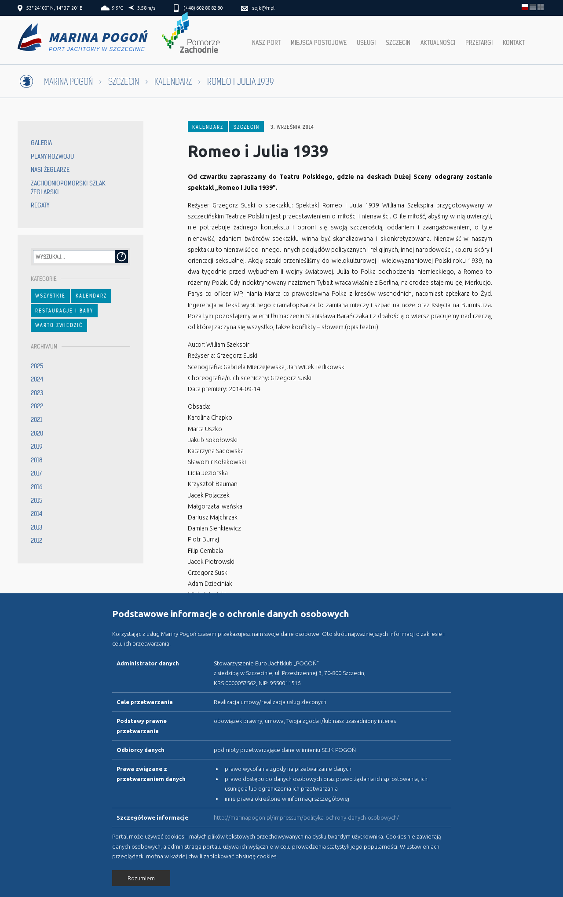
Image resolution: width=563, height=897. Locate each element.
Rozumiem (141, 878)
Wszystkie (50, 296)
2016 (37, 487)
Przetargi (479, 43)
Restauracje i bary (64, 311)
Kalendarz (173, 81)
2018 (37, 460)
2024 (37, 379)
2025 (37, 366)
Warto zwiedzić (59, 325)
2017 (36, 473)
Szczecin (398, 43)
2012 (36, 541)
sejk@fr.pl (263, 8)
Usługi (366, 43)
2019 (37, 446)
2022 (37, 406)
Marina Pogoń (68, 81)
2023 (37, 393)
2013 (36, 527)
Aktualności (437, 43)
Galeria (41, 143)
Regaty (40, 205)
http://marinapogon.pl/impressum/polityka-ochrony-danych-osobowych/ (306, 817)
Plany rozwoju (52, 156)
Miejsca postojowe (319, 43)
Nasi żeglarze (50, 170)
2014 (37, 514)
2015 (36, 501)
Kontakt (514, 43)
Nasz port (266, 43)
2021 (36, 420)
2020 (37, 433)
